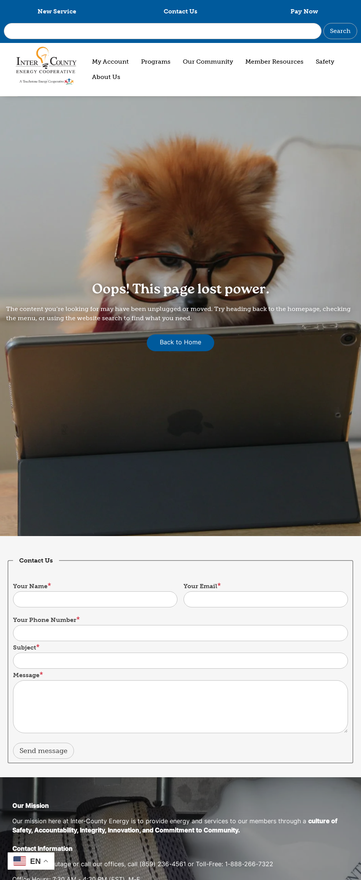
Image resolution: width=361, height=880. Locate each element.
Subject (24, 647)
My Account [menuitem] (110, 61)
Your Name (30, 586)
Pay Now (304, 11)
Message (26, 675)
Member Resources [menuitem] (274, 61)
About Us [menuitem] (106, 77)
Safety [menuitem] (325, 61)
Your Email (200, 586)
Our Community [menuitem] (208, 61)
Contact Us (180, 11)
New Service (57, 11)
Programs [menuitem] (156, 61)
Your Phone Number (44, 619)
